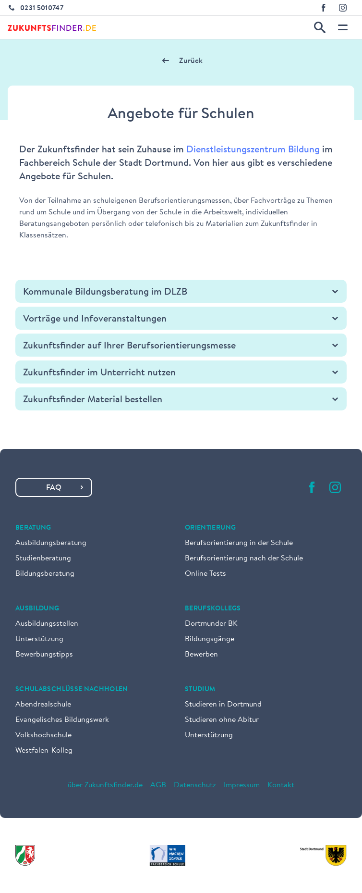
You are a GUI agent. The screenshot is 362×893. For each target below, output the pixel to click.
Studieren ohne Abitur (222, 720)
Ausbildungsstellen (46, 624)
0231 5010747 (41, 8)
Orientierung (210, 528)
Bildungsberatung (44, 574)
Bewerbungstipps (44, 654)
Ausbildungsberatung (50, 543)
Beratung (33, 528)
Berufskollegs (213, 609)
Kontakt (280, 785)
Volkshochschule (43, 735)
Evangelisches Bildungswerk (62, 720)
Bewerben (201, 654)
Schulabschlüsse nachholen (71, 689)
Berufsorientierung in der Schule (239, 543)
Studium (200, 689)
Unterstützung (39, 639)
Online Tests (205, 574)
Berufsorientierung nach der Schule (244, 558)
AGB (158, 785)
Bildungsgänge (209, 639)
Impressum (242, 785)
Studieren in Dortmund (223, 704)
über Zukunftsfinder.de (105, 785)
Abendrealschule (43, 704)
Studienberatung (43, 558)
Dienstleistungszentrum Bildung (253, 150)
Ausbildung (37, 609)
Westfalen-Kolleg (43, 751)
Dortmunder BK (211, 624)
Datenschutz (195, 785)
